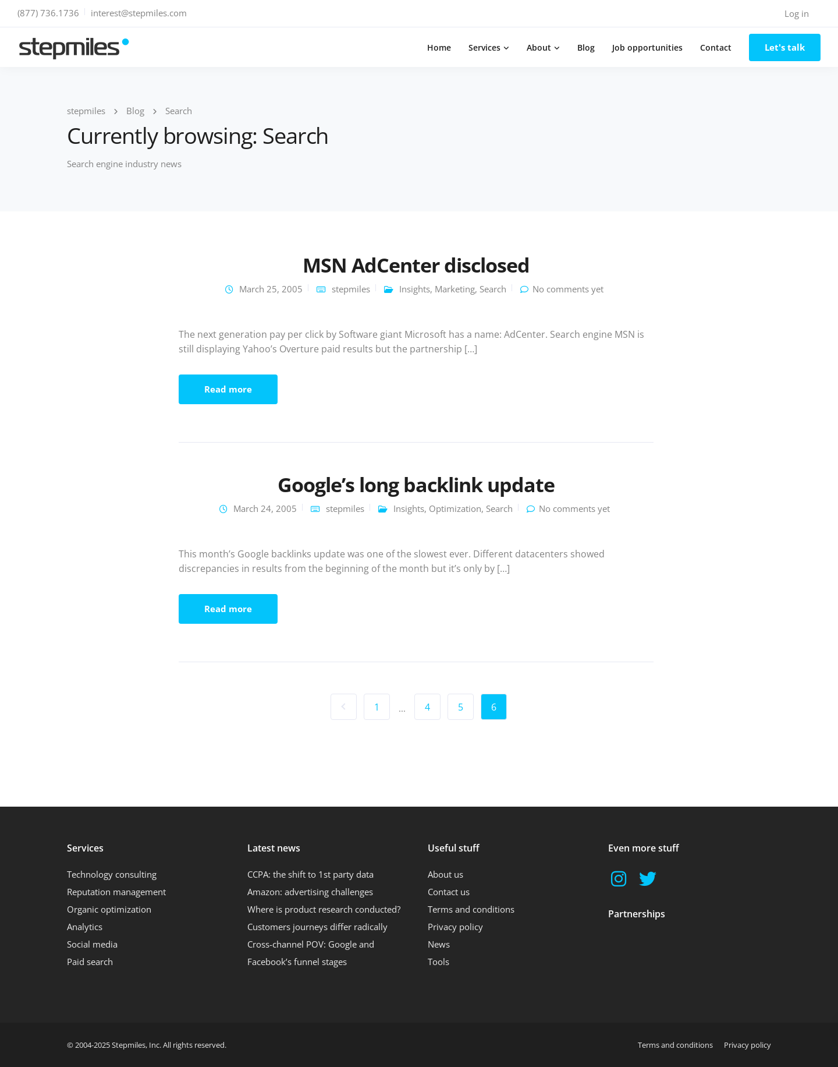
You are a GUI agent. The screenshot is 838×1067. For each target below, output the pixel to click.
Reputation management (116, 892)
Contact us (449, 892)
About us (445, 874)
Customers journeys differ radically (317, 926)
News (439, 944)
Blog (586, 47)
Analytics (84, 926)
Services (484, 47)
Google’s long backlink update (416, 484)
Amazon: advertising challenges (310, 892)
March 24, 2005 (265, 508)
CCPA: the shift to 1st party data (310, 874)
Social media (92, 944)
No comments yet (567, 289)
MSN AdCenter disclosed (416, 265)
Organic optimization (109, 909)
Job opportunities (647, 47)
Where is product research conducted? (323, 909)
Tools (438, 961)
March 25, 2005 (271, 289)
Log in (796, 13)
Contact (716, 47)
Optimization (455, 508)
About (539, 47)
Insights (414, 289)
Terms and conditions (471, 909)
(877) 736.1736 (48, 13)
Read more (228, 389)
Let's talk (785, 47)
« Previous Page (344, 707)
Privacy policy (455, 926)
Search (493, 289)
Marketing (455, 289)
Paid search (90, 961)
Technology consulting (112, 874)
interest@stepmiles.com (139, 13)
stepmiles (351, 289)
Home (439, 47)
